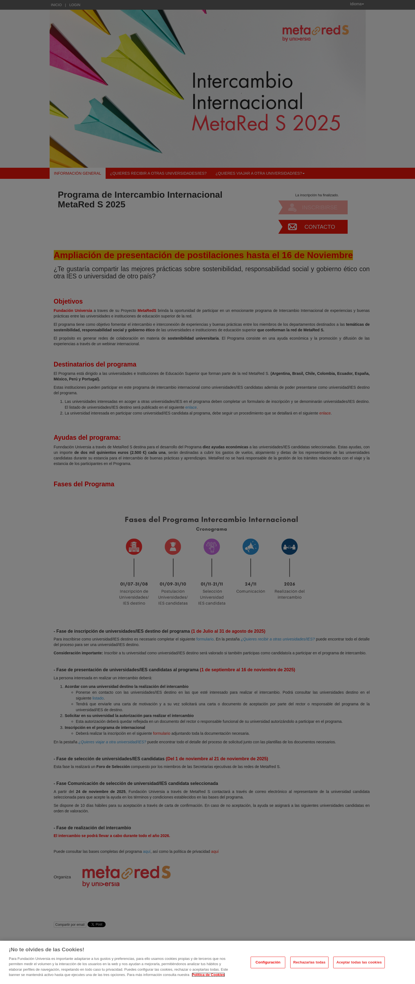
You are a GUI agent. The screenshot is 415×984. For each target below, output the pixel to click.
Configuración (268, 962)
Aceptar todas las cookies (359, 962)
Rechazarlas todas (309, 962)
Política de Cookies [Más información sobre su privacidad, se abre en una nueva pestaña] (208, 975)
